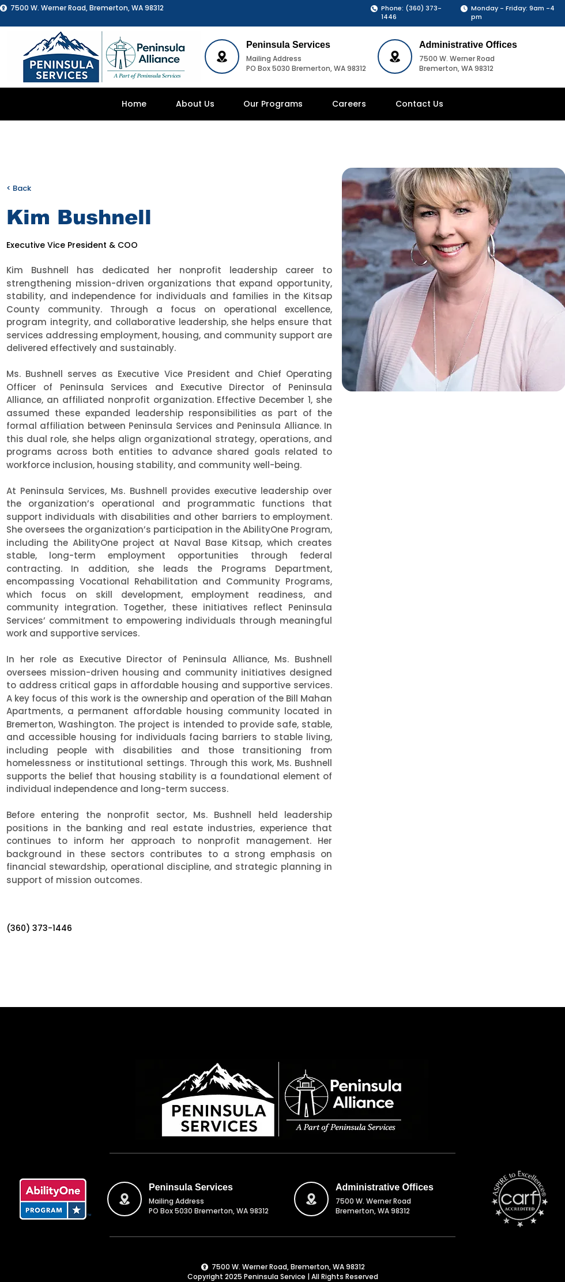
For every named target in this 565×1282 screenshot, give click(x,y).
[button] (273, 104)
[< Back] (29, 188)
